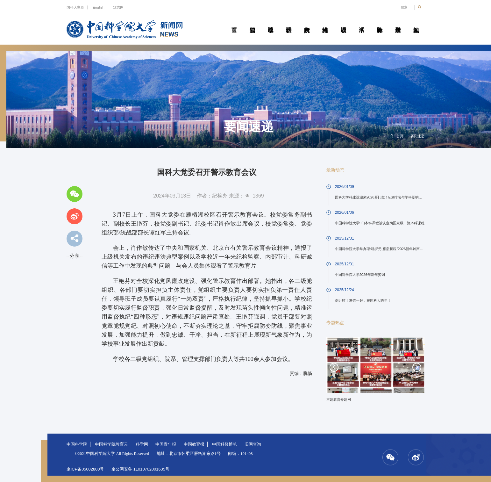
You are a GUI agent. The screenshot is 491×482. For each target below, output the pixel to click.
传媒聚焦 (397, 22)
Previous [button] (334, 367)
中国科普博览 (224, 444)
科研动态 (288, 22)
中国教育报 (194, 444)
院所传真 (306, 22)
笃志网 (118, 7)
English (98, 7)
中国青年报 (165, 444)
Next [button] (416, 367)
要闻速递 (252, 22)
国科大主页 (75, 7)
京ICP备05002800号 (85, 469)
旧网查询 (253, 444)
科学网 (142, 444)
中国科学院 (77, 444)
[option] (375, 371)
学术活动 (361, 22)
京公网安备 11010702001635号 (140, 469)
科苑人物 (325, 22)
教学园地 (270, 22)
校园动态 (343, 22)
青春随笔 (379, 22)
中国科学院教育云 (111, 444)
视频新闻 (416, 22)
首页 (234, 22)
